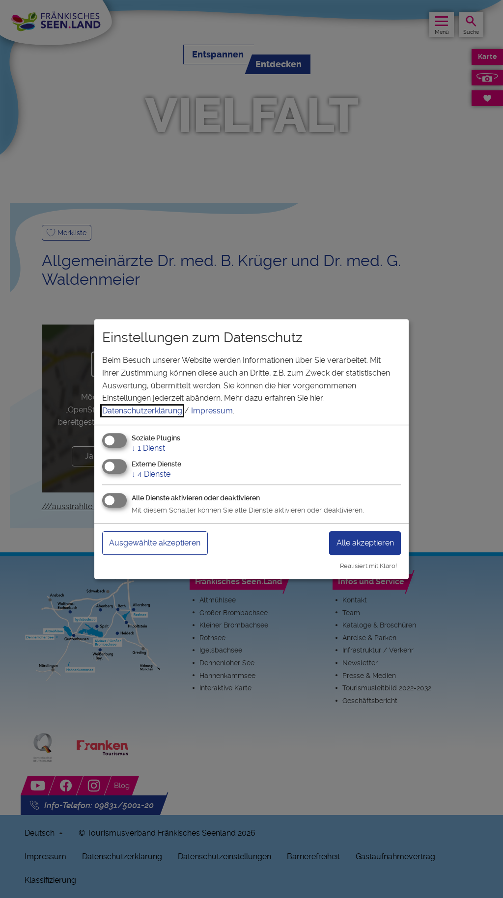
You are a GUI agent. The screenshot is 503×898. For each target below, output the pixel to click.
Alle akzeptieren (365, 542)
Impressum (212, 410)
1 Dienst (148, 448)
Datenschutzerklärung (142, 410)
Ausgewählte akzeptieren (154, 542)
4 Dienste (151, 474)
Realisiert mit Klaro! (368, 566)
